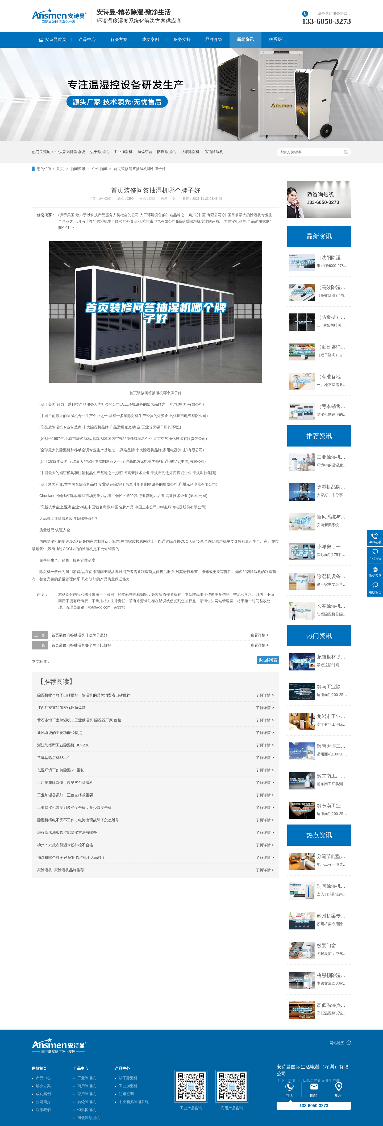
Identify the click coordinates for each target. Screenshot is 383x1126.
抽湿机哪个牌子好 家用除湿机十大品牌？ (71, 857)
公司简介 (43, 1102)
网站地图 (337, 1043)
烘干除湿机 (99, 152)
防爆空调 (145, 152)
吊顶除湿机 (214, 152)
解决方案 (118, 39)
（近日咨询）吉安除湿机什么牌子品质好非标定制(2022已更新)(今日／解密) (332, 347)
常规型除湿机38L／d (54, 757)
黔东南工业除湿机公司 (332, 805)
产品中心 (87, 39)
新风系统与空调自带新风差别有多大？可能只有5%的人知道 (332, 517)
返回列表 (268, 660)
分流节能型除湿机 (332, 856)
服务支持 (182, 39)
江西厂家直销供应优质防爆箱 (61, 708)
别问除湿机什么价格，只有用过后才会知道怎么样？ (332, 886)
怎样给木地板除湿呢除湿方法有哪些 (67, 832)
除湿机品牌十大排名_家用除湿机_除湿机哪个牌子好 (332, 487)
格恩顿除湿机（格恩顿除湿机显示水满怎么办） (332, 975)
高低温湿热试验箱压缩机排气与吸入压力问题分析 (332, 1005)
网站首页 (39, 1068)
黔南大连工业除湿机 (332, 746)
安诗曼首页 (55, 39)
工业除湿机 (86, 1078)
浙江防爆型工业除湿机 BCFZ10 (63, 745)
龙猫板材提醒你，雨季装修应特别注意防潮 (332, 657)
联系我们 (277, 39)
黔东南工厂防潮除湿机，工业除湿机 (332, 776)
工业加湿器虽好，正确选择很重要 (65, 795)
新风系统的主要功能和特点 (59, 732)
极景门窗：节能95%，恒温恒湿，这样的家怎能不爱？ (332, 945)
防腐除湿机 (166, 152)
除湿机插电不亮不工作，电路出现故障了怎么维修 (78, 820)
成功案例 (150, 39)
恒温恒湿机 (86, 1110)
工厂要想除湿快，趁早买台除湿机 (65, 782)
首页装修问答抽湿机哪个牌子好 (140, 169)
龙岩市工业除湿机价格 (332, 716)
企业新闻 (99, 169)
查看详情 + (260, 635)
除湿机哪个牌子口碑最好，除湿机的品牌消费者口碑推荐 (83, 695)
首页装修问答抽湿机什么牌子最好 (79, 635)
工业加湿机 (123, 152)
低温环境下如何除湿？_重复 (60, 770)
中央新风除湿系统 (70, 152)
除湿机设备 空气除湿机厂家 (332, 576)
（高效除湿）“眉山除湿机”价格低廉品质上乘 (332, 287)
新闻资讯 (245, 39)
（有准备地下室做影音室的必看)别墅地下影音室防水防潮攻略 (332, 376)
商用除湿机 (86, 1086)
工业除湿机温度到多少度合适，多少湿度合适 (74, 807)
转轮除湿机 (86, 1102)
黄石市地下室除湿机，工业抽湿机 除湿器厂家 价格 (79, 720)
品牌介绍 (213, 39)
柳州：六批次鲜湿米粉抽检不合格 (65, 845)
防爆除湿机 (190, 152)
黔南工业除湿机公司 (332, 686)
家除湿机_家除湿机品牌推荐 (60, 870)
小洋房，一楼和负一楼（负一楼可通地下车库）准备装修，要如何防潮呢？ (332, 546)
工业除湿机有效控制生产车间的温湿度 (332, 457)
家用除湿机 (86, 1094)
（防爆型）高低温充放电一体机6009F (332, 317)
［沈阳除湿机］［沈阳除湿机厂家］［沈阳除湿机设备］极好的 (332, 257)
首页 (60, 169)
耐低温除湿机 (88, 1118)
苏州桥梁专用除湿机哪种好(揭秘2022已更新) (332, 916)
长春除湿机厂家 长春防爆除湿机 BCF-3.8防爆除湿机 (332, 606)
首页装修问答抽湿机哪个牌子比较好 (81, 645)
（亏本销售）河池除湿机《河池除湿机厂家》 (332, 406)
